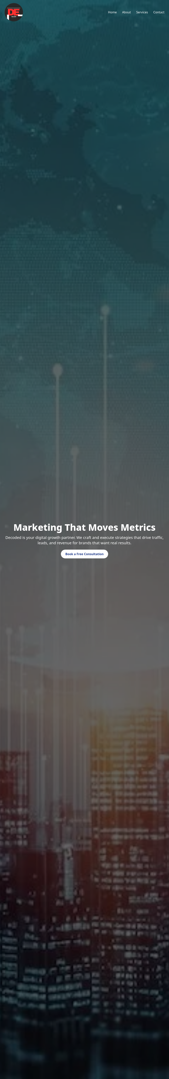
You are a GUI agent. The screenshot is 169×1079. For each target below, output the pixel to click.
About (126, 12)
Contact (158, 12)
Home (112, 12)
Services (142, 12)
